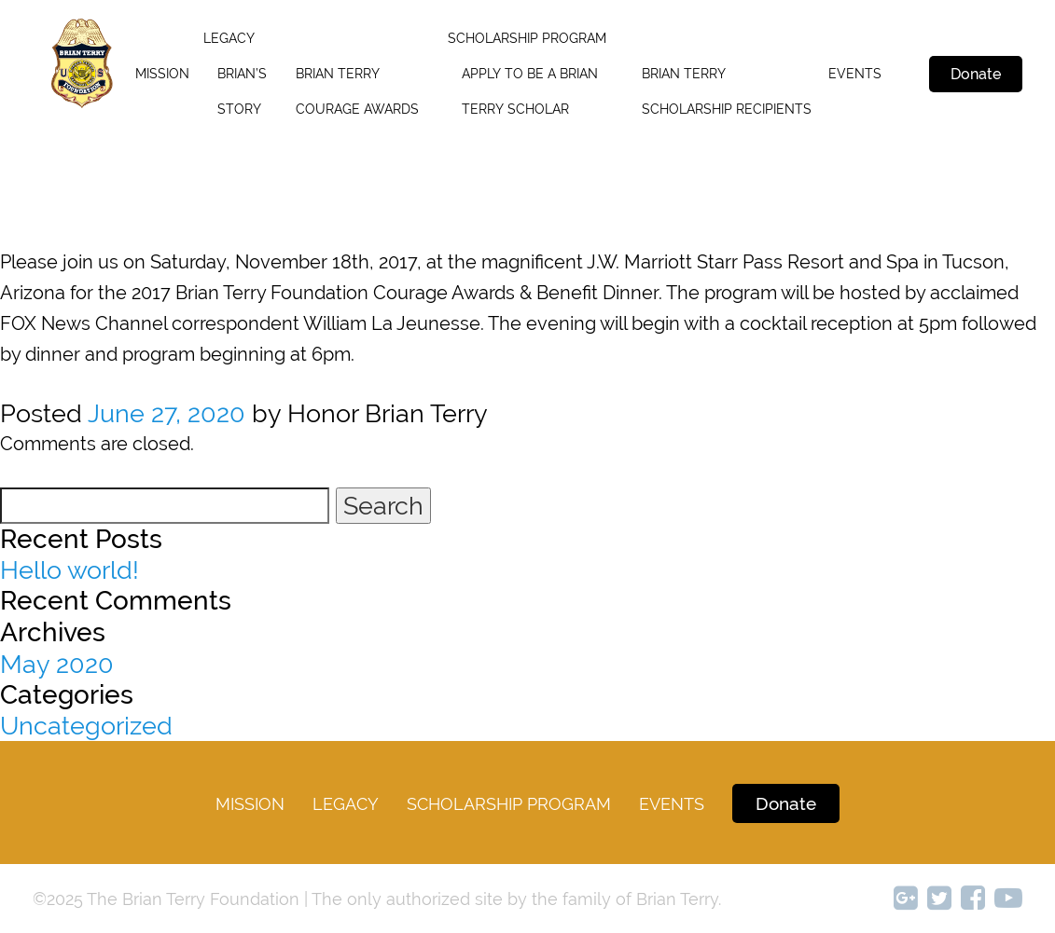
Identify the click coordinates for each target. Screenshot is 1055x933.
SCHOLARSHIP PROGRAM (527, 38)
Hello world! (69, 570)
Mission (162, 73)
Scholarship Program (509, 804)
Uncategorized (86, 725)
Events (854, 73)
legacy (229, 38)
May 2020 (57, 664)
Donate (976, 74)
